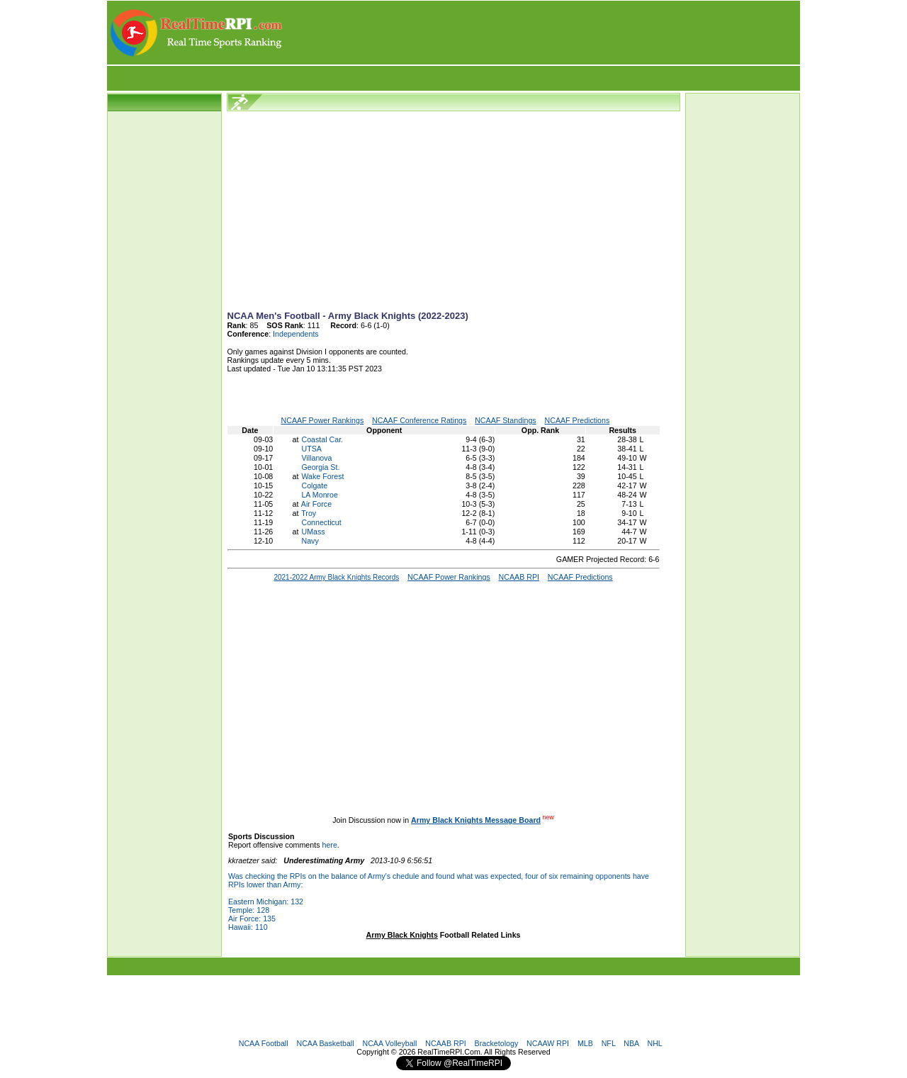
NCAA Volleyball (389, 1043)
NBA (631, 1043)
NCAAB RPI (445, 1043)
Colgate (314, 485)
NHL (654, 1043)
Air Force (316, 504)
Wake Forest (322, 476)
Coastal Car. (322, 439)
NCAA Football (263, 1043)
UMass (313, 531)
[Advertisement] (542, 32)
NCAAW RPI (547, 1043)
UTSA (311, 448)
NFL (609, 1043)
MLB (585, 1043)
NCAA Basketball (325, 1043)
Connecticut (321, 522)
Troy (308, 513)
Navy (309, 541)
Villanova (316, 458)
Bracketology (497, 1043)
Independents (296, 334)
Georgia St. (320, 467)
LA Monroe (319, 494)
